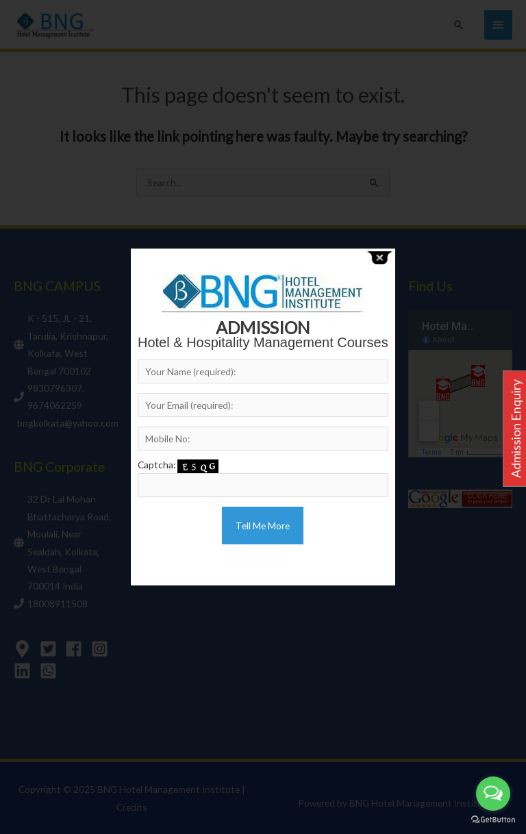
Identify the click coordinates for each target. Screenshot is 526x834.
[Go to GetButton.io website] (493, 820)
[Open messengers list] (493, 793)
